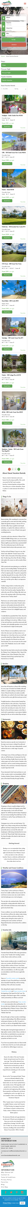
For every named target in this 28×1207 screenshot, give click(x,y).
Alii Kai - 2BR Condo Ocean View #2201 (12, 412)
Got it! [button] (22, 1203)
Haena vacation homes (19, 991)
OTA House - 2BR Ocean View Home (11, 264)
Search (14, 45)
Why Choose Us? (7, 1172)
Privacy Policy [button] (7, 1203)
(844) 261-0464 (7, 1148)
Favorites (4, 1182)
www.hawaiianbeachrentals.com (10, 1155)
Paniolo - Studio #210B (8, 189)
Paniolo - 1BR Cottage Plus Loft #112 (11, 375)
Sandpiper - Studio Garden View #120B (12, 115)
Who (7, 33)
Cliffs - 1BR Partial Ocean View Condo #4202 (14, 152)
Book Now (7, 126)
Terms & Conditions (8, 1177)
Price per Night (5, 69)
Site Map (4, 1187)
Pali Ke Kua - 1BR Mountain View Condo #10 (13, 227)
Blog (2, 1184)
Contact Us (5, 1175)
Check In (8, 23)
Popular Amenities (6, 77)
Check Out (9, 28)
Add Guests (9, 35)
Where (8, 17)
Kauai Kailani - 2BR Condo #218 (10, 301)
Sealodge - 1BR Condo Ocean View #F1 (12, 338)
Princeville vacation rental (12, 978)
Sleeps (3, 61)
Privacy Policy (6, 1180)
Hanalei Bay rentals (6, 991)
